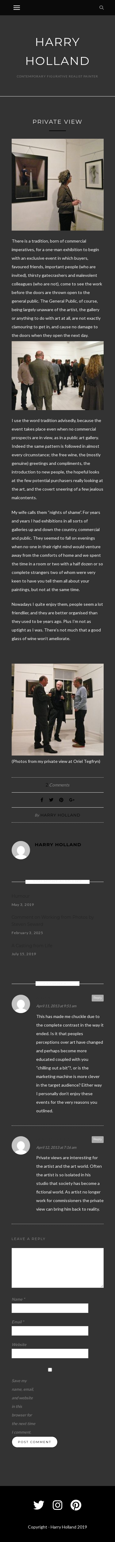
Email (18, 1321)
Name (18, 1299)
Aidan (43, 997)
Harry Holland (60, 814)
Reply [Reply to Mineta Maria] (97, 1139)
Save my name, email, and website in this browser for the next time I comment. (23, 1406)
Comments (57, 784)
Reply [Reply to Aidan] (97, 998)
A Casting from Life (32, 945)
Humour (21, 896)
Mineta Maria (53, 1139)
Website (19, 1344)
